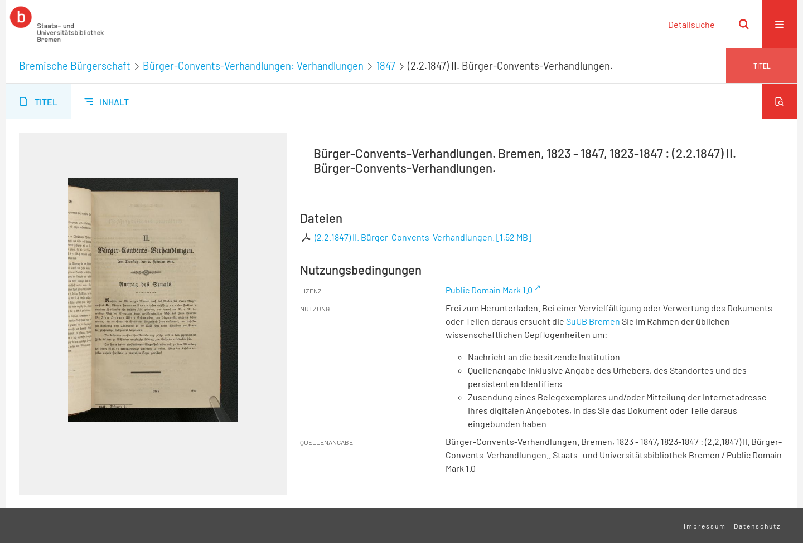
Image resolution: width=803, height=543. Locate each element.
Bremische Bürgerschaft (74, 66)
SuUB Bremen (593, 321)
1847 (385, 66)
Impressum (705, 526)
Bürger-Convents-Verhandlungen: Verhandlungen (253, 66)
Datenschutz (757, 526)
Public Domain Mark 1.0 (489, 290)
